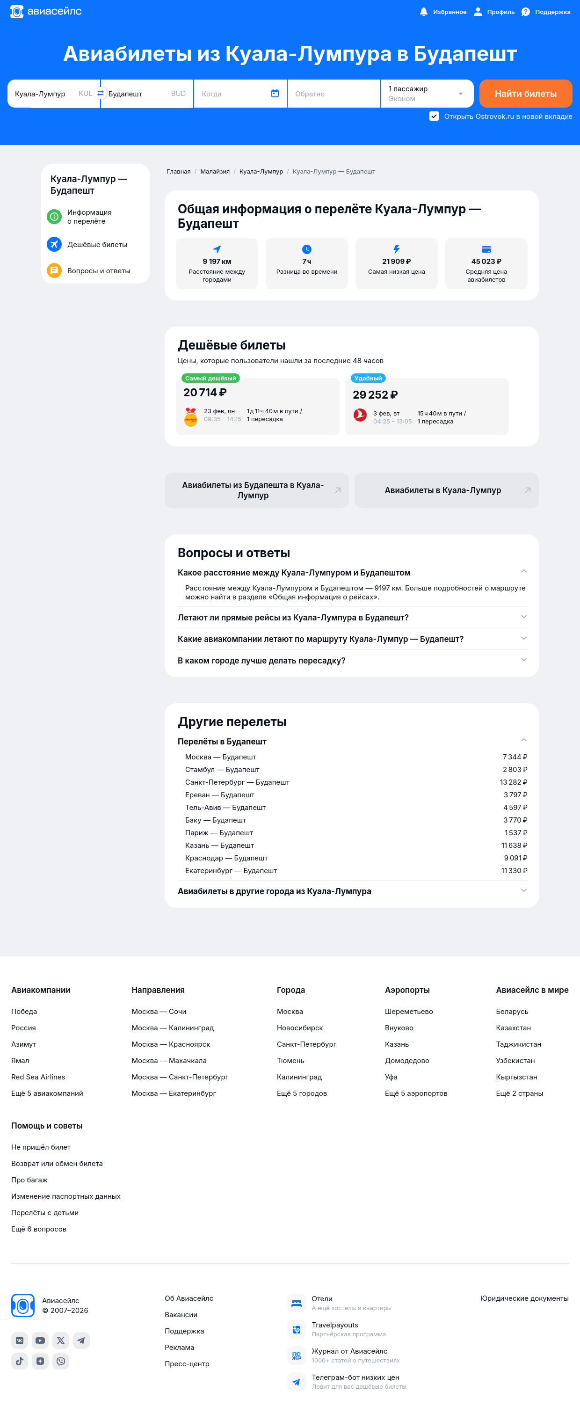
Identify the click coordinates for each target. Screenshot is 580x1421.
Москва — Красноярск (170, 1044)
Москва (290, 1011)
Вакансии (181, 1314)
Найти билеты (526, 93)
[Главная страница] (45, 11)
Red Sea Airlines (38, 1076)
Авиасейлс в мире (532, 990)
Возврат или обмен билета (57, 1163)
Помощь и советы (46, 1125)
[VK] (19, 1340)
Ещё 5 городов (302, 1093)
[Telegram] (81, 1340)
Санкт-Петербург (306, 1044)
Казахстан (513, 1027)
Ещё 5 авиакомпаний (47, 1093)
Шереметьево (409, 1011)
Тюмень (290, 1060)
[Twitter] (60, 1340)
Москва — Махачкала (168, 1060)
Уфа (391, 1076)
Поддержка (184, 1330)
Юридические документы (524, 1298)
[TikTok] (19, 1361)
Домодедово (407, 1060)
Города (291, 990)
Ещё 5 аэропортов (416, 1093)
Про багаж (29, 1179)
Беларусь (512, 1011)
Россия (23, 1027)
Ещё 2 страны (519, 1093)
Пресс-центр (187, 1363)
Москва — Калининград (172, 1027)
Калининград (299, 1076)
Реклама (179, 1347)
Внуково (399, 1027)
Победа (24, 1011)
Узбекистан (515, 1060)
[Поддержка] (545, 11)
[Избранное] (442, 11)
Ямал (20, 1060)
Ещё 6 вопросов (38, 1228)
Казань (397, 1044)
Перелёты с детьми (45, 1212)
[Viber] (60, 1361)
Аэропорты (407, 990)
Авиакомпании (41, 990)
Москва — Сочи (158, 1011)
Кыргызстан (516, 1076)
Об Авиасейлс (189, 1298)
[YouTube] (40, 1340)
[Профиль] (493, 11)
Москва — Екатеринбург (173, 1093)
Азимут (23, 1044)
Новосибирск (300, 1027)
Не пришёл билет (41, 1147)
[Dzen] (40, 1361)
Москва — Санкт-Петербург (179, 1076)
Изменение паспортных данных (66, 1196)
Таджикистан (518, 1044)
